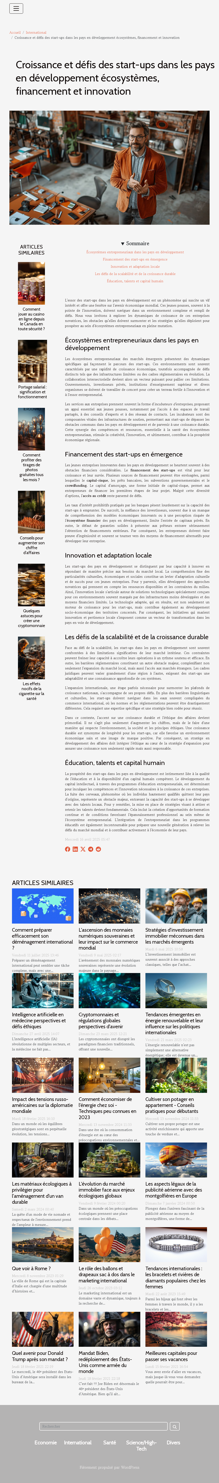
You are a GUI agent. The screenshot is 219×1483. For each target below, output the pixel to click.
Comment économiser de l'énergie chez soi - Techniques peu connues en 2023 (107, 1108)
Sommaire (137, 243)
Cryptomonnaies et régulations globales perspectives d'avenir (101, 1020)
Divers (173, 1443)
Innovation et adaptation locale (135, 266)
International (36, 32)
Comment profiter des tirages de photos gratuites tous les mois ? (31, 467)
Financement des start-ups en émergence (135, 259)
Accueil (15, 32)
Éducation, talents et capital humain (135, 281)
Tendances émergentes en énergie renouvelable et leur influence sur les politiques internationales (174, 1023)
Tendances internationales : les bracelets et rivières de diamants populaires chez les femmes (175, 1277)
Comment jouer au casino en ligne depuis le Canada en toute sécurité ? (31, 319)
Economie (45, 1443)
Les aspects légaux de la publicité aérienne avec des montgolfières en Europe (173, 1190)
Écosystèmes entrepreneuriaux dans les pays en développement (135, 252)
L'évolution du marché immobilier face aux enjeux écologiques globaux (107, 1190)
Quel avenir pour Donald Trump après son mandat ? (40, 1356)
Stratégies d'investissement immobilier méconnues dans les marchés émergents (174, 936)
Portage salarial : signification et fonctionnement (32, 391)
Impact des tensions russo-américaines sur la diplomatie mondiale (42, 1105)
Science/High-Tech (141, 1446)
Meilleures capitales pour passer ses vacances (171, 1356)
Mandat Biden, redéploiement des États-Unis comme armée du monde (105, 1362)
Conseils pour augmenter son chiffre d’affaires (31, 545)
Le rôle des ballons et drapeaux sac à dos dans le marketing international (107, 1274)
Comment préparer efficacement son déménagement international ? (42, 939)
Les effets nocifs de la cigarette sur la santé (31, 691)
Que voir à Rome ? (31, 1268)
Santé (109, 1443)
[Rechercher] (103, 1426)
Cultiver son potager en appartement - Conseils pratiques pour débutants (171, 1105)
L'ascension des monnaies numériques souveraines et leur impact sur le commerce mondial (108, 939)
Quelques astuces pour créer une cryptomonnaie (31, 618)
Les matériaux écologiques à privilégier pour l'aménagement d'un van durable (42, 1193)
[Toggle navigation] (16, 8)
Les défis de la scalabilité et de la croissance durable (135, 273)
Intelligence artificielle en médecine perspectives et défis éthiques (39, 1020)
